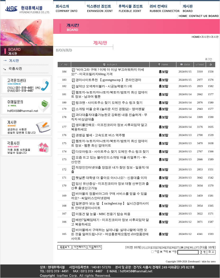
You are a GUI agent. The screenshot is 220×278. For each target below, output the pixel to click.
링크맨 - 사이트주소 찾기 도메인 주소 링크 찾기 (109, 102)
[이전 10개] (133, 247)
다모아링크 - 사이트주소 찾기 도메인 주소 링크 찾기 (112, 151)
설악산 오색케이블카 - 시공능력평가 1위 (104, 86)
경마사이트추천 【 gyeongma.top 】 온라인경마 (108, 80)
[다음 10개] (208, 247)
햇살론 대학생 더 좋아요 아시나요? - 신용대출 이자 (111, 178)
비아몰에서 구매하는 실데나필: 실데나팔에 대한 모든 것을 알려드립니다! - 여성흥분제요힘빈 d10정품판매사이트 (110, 234)
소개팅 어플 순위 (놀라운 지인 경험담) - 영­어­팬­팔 (110, 109)
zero (213, 261)
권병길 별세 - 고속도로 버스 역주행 (100, 135)
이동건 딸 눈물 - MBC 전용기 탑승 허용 (103, 214)
